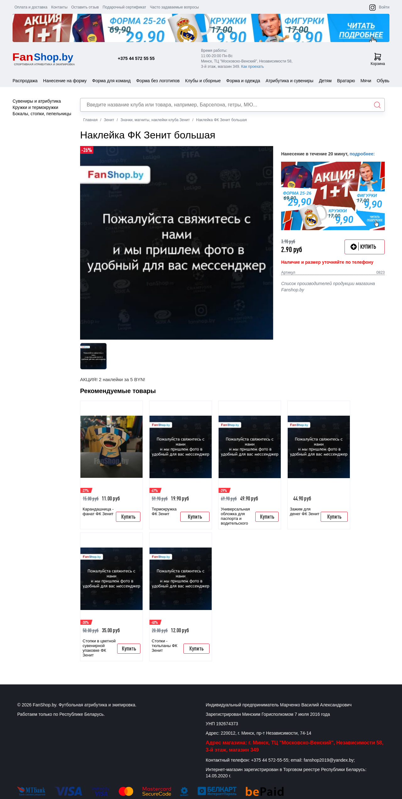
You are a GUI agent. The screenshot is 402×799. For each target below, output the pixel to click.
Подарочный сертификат (124, 7)
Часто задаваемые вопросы (174, 7)
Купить (128, 516)
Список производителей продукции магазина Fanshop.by (328, 286)
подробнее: (362, 153)
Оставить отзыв (85, 7)
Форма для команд (111, 80)
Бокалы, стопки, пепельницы (42, 113)
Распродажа (25, 80)
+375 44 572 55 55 (136, 58)
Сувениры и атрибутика (37, 101)
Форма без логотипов (158, 80)
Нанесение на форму (65, 80)
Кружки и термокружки (35, 107)
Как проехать (252, 66)
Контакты (59, 7)
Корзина (378, 59)
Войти (384, 7)
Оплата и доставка (30, 7)
